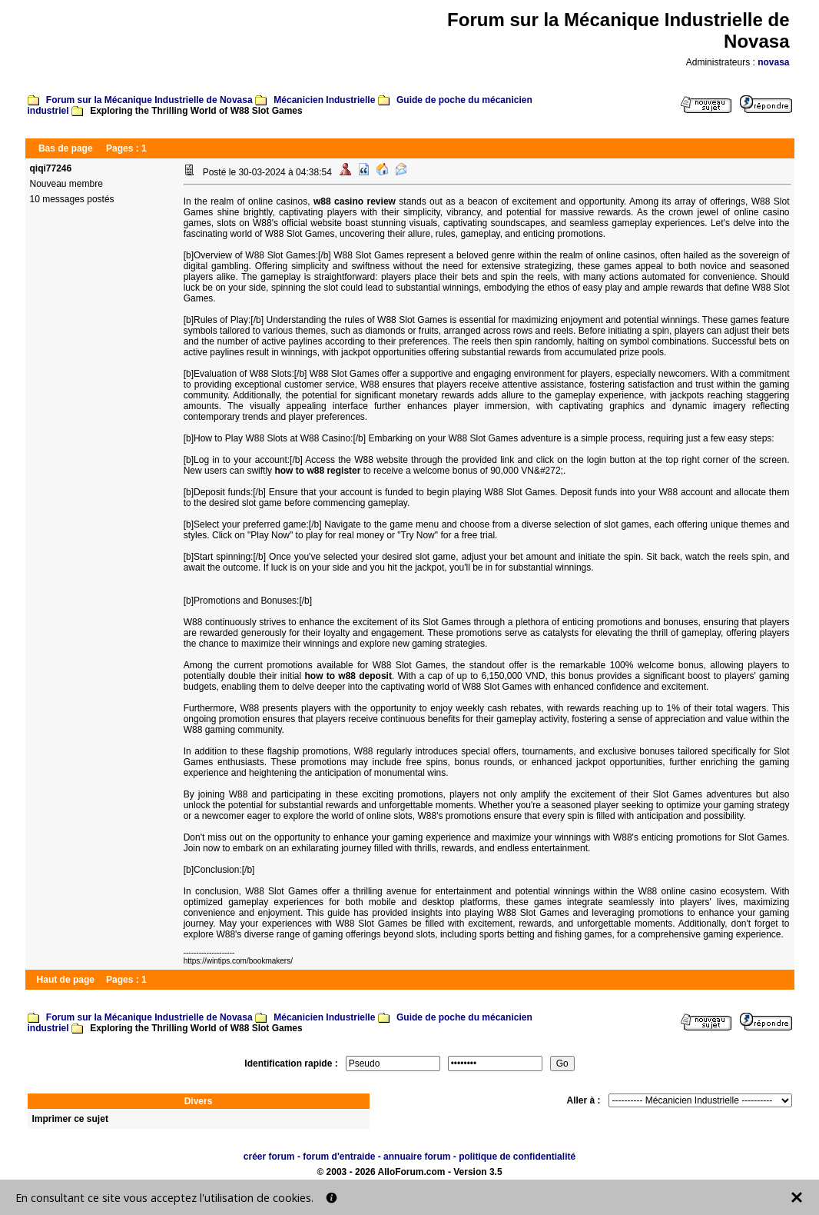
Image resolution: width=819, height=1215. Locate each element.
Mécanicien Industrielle (324, 100)
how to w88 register (317, 470)
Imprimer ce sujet (70, 1118)
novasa (773, 62)
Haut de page (65, 979)
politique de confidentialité (517, 1156)
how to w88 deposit (347, 676)
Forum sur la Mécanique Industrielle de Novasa (149, 100)
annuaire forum (416, 1156)
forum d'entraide (339, 1156)
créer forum (269, 1156)
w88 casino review (354, 201)
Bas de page (65, 148)
